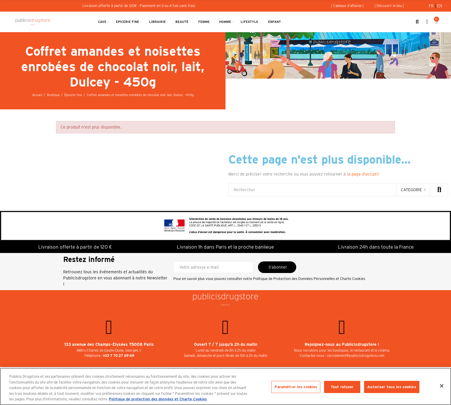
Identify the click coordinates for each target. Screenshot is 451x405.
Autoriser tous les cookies (391, 387)
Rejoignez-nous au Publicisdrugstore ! (342, 344)
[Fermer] (441, 385)
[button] (347, 5)
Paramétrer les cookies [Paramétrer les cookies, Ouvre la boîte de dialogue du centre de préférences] (295, 387)
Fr (432, 5)
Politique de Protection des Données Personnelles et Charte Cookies (309, 278)
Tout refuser (342, 387)
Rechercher (439, 189)
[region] (225, 386)
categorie (411, 189)
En (439, 5)
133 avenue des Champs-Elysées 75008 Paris (109, 344)
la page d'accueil (363, 174)
